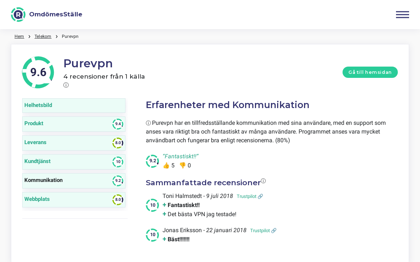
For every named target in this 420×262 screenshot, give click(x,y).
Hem (19, 36)
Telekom (43, 36)
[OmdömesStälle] (46, 14)
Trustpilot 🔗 (250, 196)
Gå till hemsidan (370, 72)
